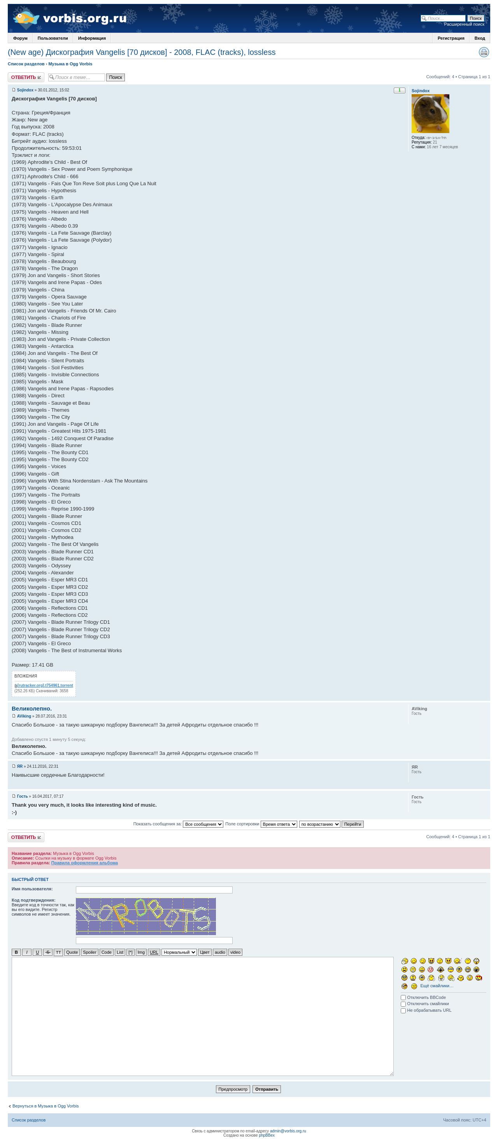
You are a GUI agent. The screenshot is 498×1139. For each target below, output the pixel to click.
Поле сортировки (261, 823)
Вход (480, 38)
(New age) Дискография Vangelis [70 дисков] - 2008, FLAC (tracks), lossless (141, 52)
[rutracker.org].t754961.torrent (45, 685)
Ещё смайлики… (437, 985)
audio (220, 952)
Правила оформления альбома (84, 862)
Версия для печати (484, 52)
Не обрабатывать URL (426, 1009)
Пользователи (53, 38)
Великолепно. (32, 708)
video (235, 952)
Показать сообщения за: (178, 823)
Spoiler (89, 952)
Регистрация (451, 38)
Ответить (26, 77)
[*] (130, 952)
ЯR (20, 766)
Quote (72, 952)
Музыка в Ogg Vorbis (70, 63)
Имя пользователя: (32, 888)
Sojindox (25, 90)
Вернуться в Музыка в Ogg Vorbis (45, 1105)
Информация (92, 38)
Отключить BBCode (423, 997)
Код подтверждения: (34, 900)
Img (141, 952)
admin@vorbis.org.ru (288, 1130)
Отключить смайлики (425, 1003)
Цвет (205, 952)
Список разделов (26, 63)
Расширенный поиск (464, 24)
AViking (24, 716)
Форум (20, 38)
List (120, 952)
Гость (22, 796)
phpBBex (267, 1135)
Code (107, 952)
